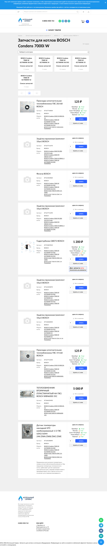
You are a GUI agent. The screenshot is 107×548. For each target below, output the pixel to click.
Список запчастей (26, 66)
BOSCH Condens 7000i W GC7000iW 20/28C (26, 60)
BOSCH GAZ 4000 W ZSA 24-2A (53, 338)
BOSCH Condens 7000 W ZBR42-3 (54, 158)
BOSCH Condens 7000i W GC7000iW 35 (80, 60)
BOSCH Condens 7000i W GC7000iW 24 (44, 60)
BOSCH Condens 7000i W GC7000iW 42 (26, 78)
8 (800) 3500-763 (48, 21)
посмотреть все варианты (78, 270)
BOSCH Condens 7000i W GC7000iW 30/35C (62, 60)
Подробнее (47, 128)
